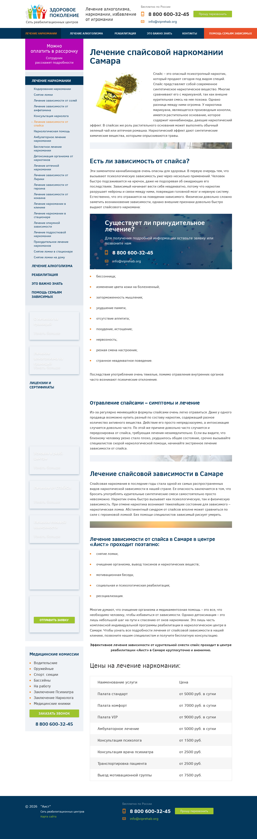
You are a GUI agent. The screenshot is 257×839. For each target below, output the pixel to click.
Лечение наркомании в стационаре (50, 215)
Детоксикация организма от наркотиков (53, 158)
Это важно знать (159, 33)
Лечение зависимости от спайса (51, 123)
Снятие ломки (43, 94)
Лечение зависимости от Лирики (51, 177)
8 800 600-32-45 (168, 13)
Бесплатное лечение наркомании (48, 148)
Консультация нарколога (51, 116)
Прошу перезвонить (213, 14)
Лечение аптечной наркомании (46, 167)
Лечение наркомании (41, 33)
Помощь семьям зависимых (230, 33)
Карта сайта (48, 816)
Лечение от (52, 487)
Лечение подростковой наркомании (50, 234)
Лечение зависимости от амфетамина (51, 108)
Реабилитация (125, 33)
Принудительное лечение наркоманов (51, 243)
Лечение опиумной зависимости (47, 224)
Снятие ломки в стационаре (53, 251)
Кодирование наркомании (52, 89)
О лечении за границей (46, 321)
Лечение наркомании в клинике (50, 205)
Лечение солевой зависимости (50, 524)
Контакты (189, 33)
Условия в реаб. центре (48, 456)
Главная (6, 33)
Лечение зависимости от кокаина (51, 196)
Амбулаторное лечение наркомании (50, 139)
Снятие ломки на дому (49, 257)
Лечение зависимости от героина (51, 186)
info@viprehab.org (162, 21)
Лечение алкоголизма (86, 33)
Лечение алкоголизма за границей (48, 358)
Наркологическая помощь (52, 131)
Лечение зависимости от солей (55, 100)
